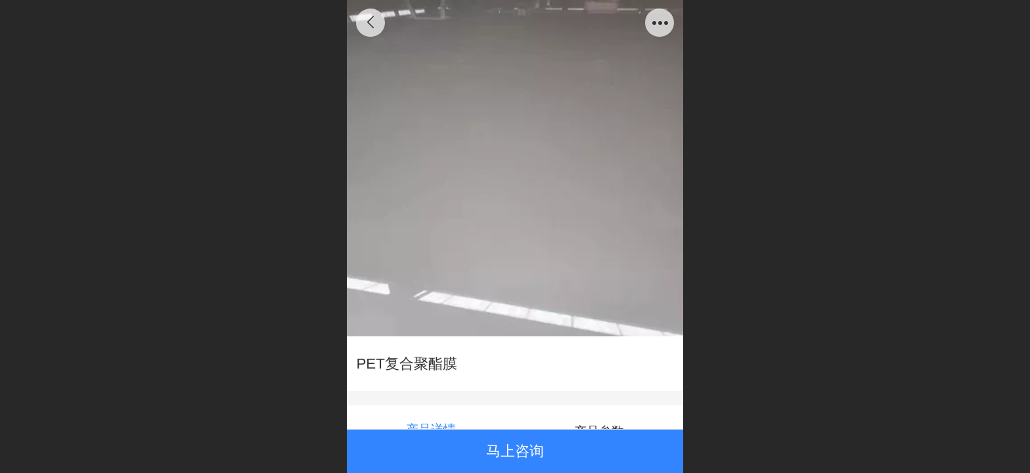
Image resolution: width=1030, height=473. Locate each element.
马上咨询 (515, 451)
